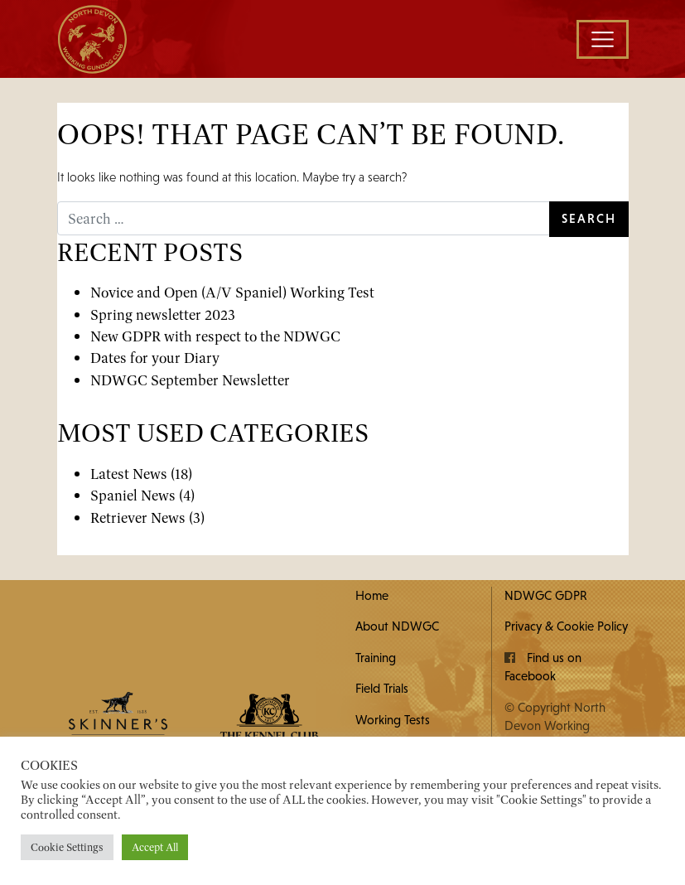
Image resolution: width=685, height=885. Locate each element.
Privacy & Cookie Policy (566, 626)
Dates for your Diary (154, 357)
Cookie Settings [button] (67, 847)
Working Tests (392, 720)
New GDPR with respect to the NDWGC (215, 336)
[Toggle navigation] (602, 39)
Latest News (128, 473)
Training (375, 657)
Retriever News (138, 517)
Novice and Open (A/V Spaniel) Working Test (232, 292)
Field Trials (381, 688)
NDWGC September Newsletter (190, 379)
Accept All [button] (155, 847)
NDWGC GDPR (545, 595)
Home (371, 595)
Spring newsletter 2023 (162, 314)
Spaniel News (133, 495)
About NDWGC (397, 626)
